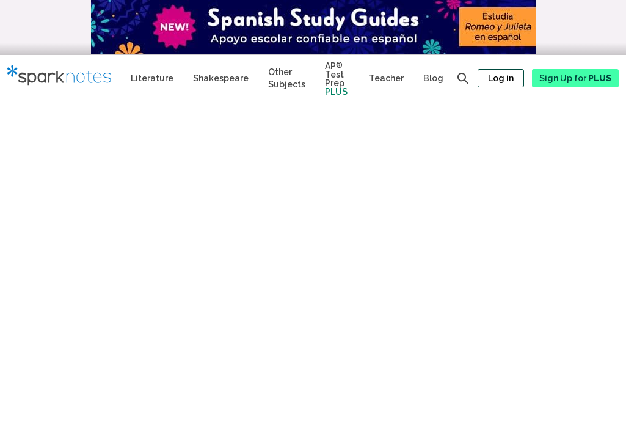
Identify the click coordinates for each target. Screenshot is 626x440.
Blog (433, 78)
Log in (501, 78)
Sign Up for (575, 78)
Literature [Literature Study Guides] (152, 78)
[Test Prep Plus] (337, 76)
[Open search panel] (463, 78)
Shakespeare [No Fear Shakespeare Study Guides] (221, 78)
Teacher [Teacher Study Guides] (386, 78)
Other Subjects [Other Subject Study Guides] (286, 78)
